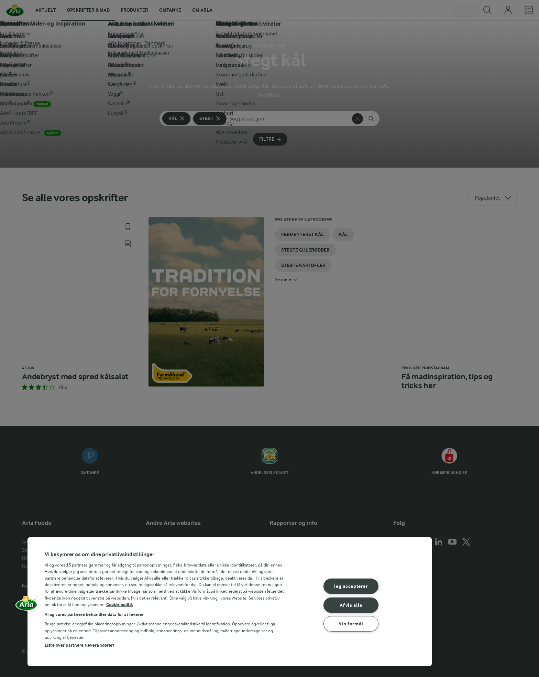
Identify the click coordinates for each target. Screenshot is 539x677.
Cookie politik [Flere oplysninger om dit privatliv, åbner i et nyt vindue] (119, 604)
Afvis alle (351, 605)
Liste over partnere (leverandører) (79, 645)
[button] (26, 605)
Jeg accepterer (350, 586)
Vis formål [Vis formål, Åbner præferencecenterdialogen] (351, 624)
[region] (230, 601)
